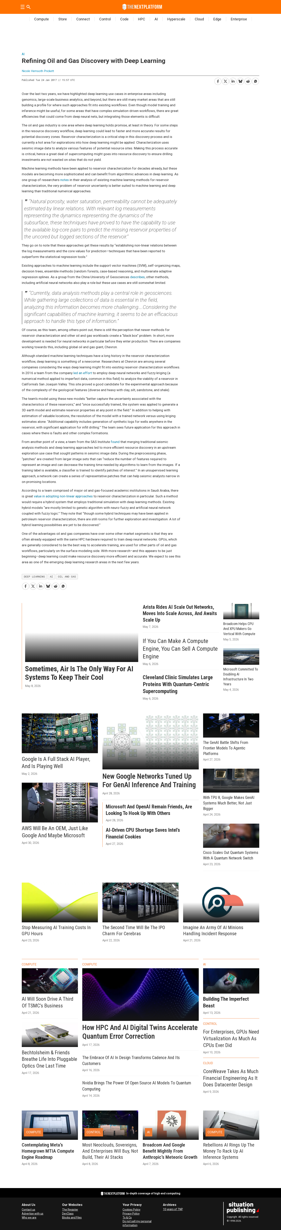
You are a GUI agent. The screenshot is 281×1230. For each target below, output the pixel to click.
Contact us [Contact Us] (28, 1209)
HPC (141, 19)
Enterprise (239, 19)
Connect (83, 19)
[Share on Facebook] (217, 80)
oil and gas (67, 576)
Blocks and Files (72, 1217)
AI (156, 19)
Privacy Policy (131, 1213)
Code (124, 19)
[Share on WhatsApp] (255, 80)
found (115, 442)
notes (64, 180)
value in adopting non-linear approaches (63, 496)
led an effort (82, 373)
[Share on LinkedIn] (232, 80)
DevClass (68, 1213)
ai (51, 576)
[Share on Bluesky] (240, 80)
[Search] (28, 7)
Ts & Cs (127, 1217)
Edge (217, 19)
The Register (70, 1209)
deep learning (34, 576)
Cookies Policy (131, 1209)
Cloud (199, 19)
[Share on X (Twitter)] (225, 80)
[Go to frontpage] (142, 7)
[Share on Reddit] (247, 80)
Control (105, 19)
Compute (41, 19)
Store (62, 19)
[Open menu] (22, 7)
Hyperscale (176, 19)
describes (137, 277)
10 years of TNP (173, 1209)
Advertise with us (32, 1213)
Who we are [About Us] (29, 1217)
